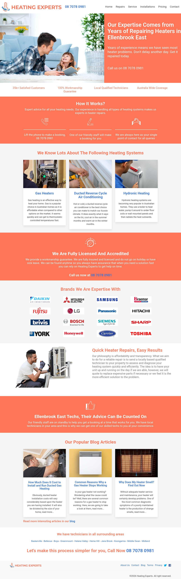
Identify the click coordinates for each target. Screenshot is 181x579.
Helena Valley (81, 541)
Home (108, 6)
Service (132, 6)
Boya (56, 541)
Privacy (158, 565)
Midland (146, 541)
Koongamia (120, 541)
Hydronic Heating (136, 193)
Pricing (162, 6)
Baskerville (36, 541)
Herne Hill (94, 541)
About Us (125, 565)
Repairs (120, 6)
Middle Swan (133, 541)
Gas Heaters (44, 193)
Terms (150, 565)
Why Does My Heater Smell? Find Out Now (136, 483)
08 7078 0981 (133, 68)
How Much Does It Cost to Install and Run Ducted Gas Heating (44, 485)
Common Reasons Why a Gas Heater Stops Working (90, 483)
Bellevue (48, 541)
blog (72, 521)
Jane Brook (106, 541)
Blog (143, 565)
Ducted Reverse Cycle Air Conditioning (90, 195)
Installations (147, 6)
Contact (174, 6)
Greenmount (66, 541)
